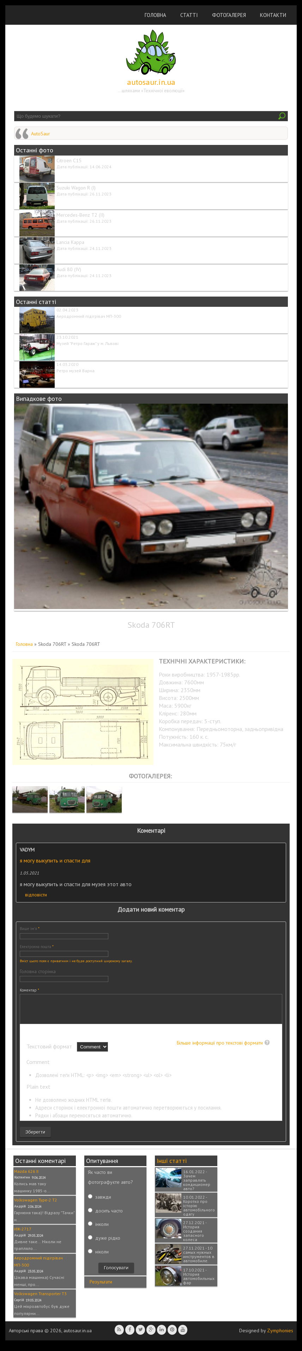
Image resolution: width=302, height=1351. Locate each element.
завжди (103, 1202)
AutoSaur (40, 133)
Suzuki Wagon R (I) (76, 188)
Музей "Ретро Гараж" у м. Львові (87, 343)
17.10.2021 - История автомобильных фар (199, 1282)
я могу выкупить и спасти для (55, 860)
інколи (102, 1229)
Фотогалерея (229, 15)
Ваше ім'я (30, 928)
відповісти (36, 894)
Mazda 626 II (26, 1176)
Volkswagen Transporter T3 (40, 1299)
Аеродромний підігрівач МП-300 (88, 316)
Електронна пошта (37, 946)
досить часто (109, 1216)
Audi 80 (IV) (68, 269)
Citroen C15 (68, 160)
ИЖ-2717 (22, 1234)
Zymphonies (280, 1336)
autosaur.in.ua (151, 82)
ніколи (102, 1257)
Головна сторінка (38, 971)
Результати (101, 1287)
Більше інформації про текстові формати (220, 1048)
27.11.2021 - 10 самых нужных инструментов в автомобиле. (199, 1260)
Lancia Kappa (70, 242)
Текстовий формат (49, 1051)
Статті (189, 15)
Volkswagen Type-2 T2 (35, 1205)
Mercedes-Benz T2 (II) (80, 215)
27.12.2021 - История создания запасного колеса (194, 1236)
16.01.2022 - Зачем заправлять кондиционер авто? (196, 1185)
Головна (155, 15)
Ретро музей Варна (75, 370)
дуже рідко (107, 1243)
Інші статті (172, 1166)
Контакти (273, 15)
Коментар (29, 990)
